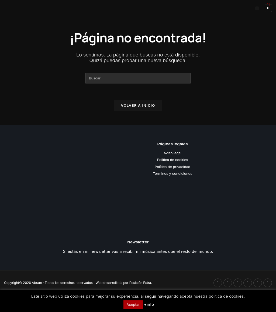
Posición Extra (140, 283)
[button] (257, 8)
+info (149, 304)
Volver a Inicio (138, 105)
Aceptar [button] (133, 304)
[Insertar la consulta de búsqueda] (138, 78)
